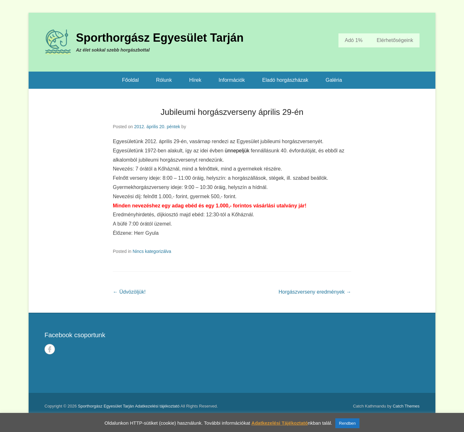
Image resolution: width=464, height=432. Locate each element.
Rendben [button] (347, 423)
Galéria (333, 80)
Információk (232, 80)
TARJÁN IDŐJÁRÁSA (330, 353)
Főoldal (130, 80)
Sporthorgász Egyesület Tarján (159, 37)
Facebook (49, 349)
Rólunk (164, 80)
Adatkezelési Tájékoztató (279, 423)
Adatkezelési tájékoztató (157, 406)
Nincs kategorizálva (152, 251)
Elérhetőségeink (395, 40)
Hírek (195, 80)
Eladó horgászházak (285, 80)
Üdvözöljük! (129, 292)
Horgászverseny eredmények (314, 292)
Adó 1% (354, 40)
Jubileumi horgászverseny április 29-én (231, 112)
